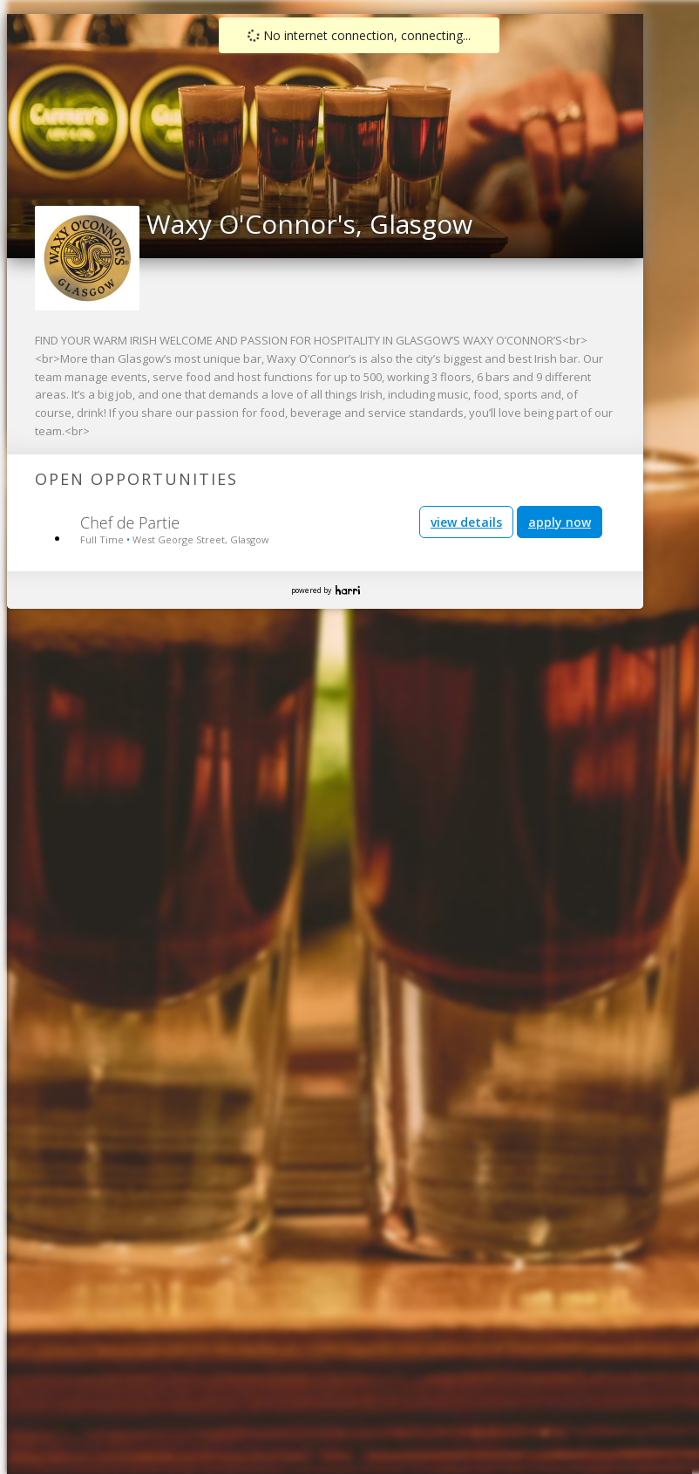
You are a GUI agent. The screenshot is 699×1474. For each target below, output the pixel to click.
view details (466, 522)
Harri (348, 590)
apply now (559, 522)
